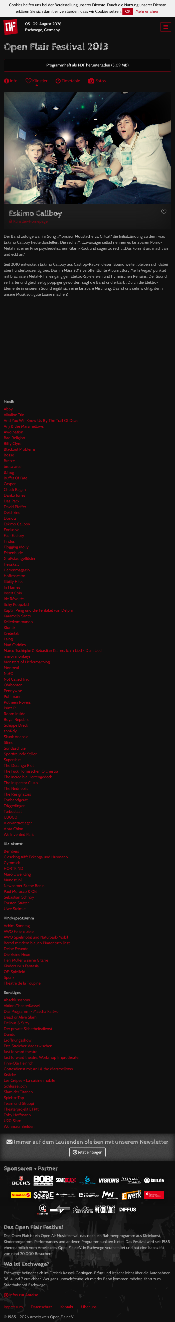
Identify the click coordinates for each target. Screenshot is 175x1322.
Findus (9, 541)
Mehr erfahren (147, 11)
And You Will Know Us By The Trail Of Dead (41, 420)
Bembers (11, 851)
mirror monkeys (17, 656)
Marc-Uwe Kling (17, 874)
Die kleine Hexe (17, 954)
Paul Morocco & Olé (20, 891)
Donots (10, 518)
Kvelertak (11, 633)
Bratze (9, 460)
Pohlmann (13, 696)
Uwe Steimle (15, 908)
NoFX (8, 673)
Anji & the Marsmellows (24, 426)
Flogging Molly (16, 547)
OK (127, 11)
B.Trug (9, 472)
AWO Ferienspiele (19, 931)
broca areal (13, 466)
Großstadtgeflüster (19, 558)
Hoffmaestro (14, 575)
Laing (8, 639)
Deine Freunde (16, 948)
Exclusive (11, 529)
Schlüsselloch (15, 1086)
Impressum (13, 1307)
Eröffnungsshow (18, 1040)
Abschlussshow (17, 1000)
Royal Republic (16, 719)
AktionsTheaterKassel (22, 1005)
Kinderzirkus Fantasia (21, 966)
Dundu (9, 1034)
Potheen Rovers (17, 702)
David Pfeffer (15, 506)
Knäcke (10, 1074)
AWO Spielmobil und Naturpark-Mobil (36, 937)
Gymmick (12, 862)
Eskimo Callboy (17, 524)
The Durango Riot (19, 765)
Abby (8, 409)
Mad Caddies (15, 644)
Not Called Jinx (16, 679)
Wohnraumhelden (19, 1126)
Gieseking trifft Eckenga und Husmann (36, 857)
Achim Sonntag (17, 925)
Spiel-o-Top (14, 1097)
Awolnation (13, 432)
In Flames (12, 587)
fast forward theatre (20, 1051)
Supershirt (12, 759)
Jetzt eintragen (87, 1152)
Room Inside (14, 713)
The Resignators (17, 794)
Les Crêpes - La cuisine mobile (29, 1080)
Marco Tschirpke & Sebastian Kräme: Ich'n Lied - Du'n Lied (53, 650)
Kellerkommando (18, 621)
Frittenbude (13, 552)
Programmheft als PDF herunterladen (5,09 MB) (87, 65)
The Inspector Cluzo (21, 782)
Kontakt (66, 1307)
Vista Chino (13, 828)
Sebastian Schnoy (19, 897)
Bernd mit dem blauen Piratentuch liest (37, 943)
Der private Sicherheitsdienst (28, 1028)
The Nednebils (16, 788)
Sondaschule (15, 748)
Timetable (68, 80)
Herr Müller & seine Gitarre (26, 960)
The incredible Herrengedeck (28, 777)
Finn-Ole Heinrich (19, 1063)
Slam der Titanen (18, 1092)
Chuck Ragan (15, 489)
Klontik (9, 627)
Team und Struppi (19, 1103)
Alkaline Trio (14, 414)
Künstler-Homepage (28, 221)
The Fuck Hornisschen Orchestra (31, 771)
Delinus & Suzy (16, 1023)
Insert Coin (13, 593)
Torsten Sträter (16, 903)
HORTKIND (13, 868)
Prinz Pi (10, 708)
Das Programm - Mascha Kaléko (31, 1011)
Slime (8, 742)
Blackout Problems (20, 449)
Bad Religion (14, 437)
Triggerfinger (14, 805)
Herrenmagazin (17, 570)
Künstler (37, 80)
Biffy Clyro (13, 443)
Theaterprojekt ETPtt (21, 1109)
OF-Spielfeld (14, 971)
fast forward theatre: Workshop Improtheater (42, 1057)
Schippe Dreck (16, 725)
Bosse (9, 455)
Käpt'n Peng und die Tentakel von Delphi (38, 610)
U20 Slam (12, 1120)
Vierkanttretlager (18, 823)
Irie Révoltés (14, 598)
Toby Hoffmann (17, 1115)
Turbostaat (13, 811)
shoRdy (10, 731)
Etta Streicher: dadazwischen (28, 1046)
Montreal (11, 667)
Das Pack (11, 501)
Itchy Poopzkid (16, 604)
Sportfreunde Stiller (20, 754)
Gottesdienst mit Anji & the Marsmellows (38, 1069)
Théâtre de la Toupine (22, 983)
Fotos (97, 80)
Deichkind (12, 512)
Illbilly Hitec (13, 581)
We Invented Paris (19, 834)
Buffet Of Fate (15, 478)
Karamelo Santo (17, 616)
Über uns (89, 1307)
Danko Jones (14, 495)
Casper (10, 483)
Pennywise (13, 690)
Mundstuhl (13, 880)
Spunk (9, 977)
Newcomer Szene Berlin (24, 885)
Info (11, 80)
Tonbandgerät (16, 800)
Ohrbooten (13, 685)
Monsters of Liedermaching (27, 662)
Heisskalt (11, 564)
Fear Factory (14, 535)
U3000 (10, 817)
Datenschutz (41, 1307)
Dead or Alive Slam (20, 1017)
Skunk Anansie (16, 736)
